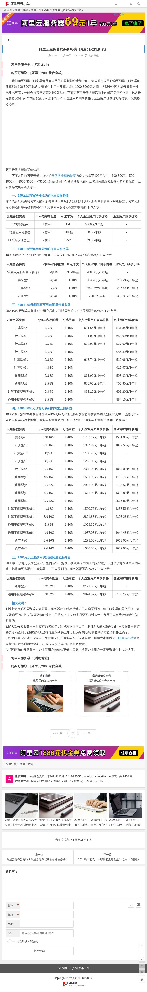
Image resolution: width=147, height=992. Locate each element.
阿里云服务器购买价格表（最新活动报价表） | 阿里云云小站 (67, 781)
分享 (86, 733)
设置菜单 (118, 14)
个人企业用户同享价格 (92, 216)
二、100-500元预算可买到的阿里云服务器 (40, 249)
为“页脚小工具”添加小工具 (73, 968)
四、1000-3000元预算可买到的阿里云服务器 (42, 408)
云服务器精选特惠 (63, 175)
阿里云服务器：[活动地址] (30, 65)
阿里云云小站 (20, 4)
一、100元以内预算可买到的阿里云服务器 (40, 195)
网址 (10, 923)
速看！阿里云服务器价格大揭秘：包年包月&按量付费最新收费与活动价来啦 (55, 824)
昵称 (13, 905)
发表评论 (92, 55)
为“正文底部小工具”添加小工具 (73, 839)
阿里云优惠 (26, 764)
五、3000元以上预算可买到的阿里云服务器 (41, 557)
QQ (10, 933)
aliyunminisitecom (99, 776)
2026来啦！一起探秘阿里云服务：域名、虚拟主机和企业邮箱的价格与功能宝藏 (125, 824)
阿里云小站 (126, 638)
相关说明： (19, 603)
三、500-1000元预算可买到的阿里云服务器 (41, 304)
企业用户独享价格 (125, 216)
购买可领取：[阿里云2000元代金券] (37, 73)
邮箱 (13, 914)
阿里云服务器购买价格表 (22, 169)
